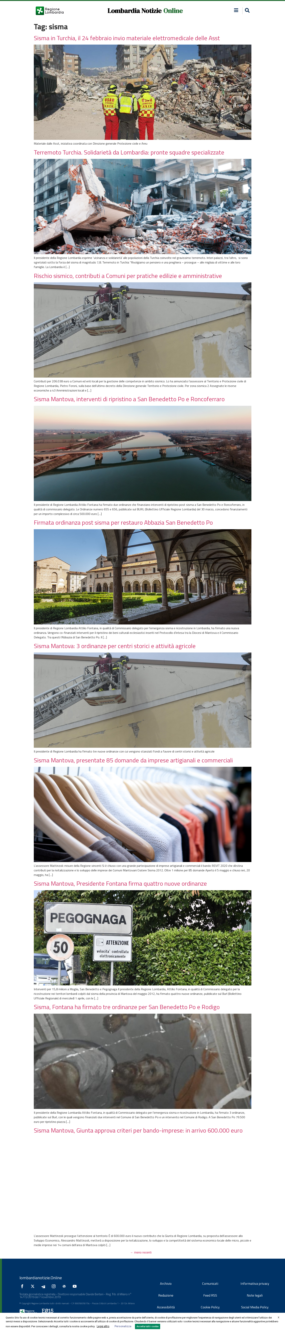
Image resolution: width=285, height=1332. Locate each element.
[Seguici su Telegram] (44, 1286)
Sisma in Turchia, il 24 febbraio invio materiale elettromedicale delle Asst (127, 37)
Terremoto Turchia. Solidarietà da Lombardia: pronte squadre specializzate (129, 152)
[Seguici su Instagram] (54, 1286)
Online (173, 10)
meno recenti (141, 1252)
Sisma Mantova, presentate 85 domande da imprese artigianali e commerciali (133, 760)
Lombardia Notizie (134, 10)
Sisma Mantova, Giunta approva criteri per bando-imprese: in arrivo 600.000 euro (138, 1130)
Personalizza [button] (123, 1326)
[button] (236, 10)
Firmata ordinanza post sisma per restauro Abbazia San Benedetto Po (123, 522)
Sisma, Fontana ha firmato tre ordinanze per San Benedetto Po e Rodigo (127, 1006)
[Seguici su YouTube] (75, 1286)
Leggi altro (103, 1326)
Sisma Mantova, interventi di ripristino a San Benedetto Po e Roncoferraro (129, 398)
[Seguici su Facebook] (23, 1286)
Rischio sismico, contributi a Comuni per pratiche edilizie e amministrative (128, 275)
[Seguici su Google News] (65, 1286)
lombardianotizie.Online (40, 1277)
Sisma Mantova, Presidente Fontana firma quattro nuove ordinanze (120, 883)
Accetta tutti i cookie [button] (147, 1326)
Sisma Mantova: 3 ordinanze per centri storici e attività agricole (115, 645)
